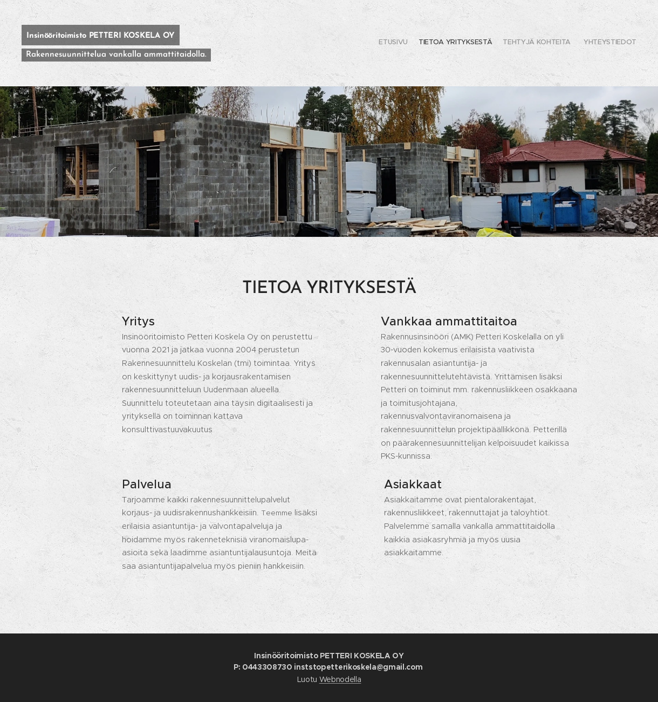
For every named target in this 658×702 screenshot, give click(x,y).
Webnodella (340, 679)
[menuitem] (605, 43)
